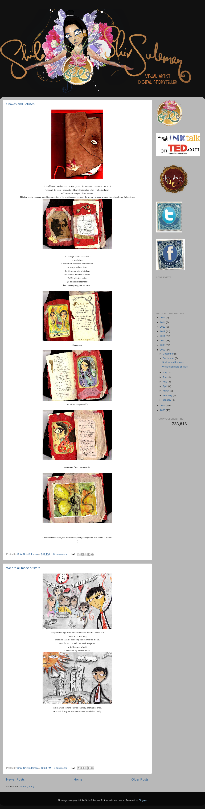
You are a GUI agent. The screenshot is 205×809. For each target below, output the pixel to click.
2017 (163, 317)
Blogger (143, 800)
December (168, 353)
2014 (163, 322)
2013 (163, 327)
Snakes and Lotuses (20, 104)
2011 (163, 336)
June (166, 377)
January (167, 400)
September (169, 358)
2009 (163, 345)
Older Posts (140, 779)
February (168, 395)
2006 (163, 410)
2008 (163, 349)
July (165, 372)
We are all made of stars (23, 568)
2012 (163, 331)
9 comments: (61, 768)
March (166, 390)
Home (78, 779)
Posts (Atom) (27, 786)
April (165, 386)
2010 (163, 340)
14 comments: (60, 554)
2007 (163, 405)
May (165, 381)
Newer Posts (15, 779)
